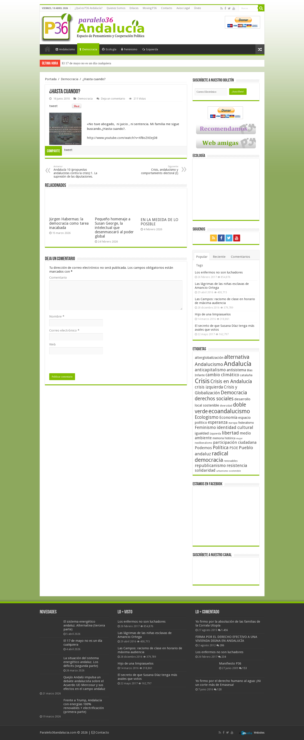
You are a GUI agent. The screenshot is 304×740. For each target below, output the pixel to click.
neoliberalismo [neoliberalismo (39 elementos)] (203, 442)
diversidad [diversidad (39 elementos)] (226, 405)
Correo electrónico (64, 330)
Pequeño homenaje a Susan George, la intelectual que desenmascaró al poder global (114, 227)
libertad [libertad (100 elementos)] (230, 433)
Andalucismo (65, 49)
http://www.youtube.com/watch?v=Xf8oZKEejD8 (122, 138)
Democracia (88, 49)
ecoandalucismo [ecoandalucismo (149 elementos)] (229, 411)
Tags (199, 265)
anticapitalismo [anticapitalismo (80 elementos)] (210, 369)
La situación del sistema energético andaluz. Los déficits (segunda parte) (81, 662)
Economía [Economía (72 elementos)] (228, 417)
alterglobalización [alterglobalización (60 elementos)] (209, 357)
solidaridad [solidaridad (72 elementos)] (205, 470)
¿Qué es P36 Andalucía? (88, 8)
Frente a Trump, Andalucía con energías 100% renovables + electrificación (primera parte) (83, 706)
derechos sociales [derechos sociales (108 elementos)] (214, 399)
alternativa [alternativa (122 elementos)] (236, 357)
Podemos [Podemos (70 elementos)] (203, 447)
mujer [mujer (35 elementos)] (239, 438)
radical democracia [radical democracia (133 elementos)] (211, 456)
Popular (201, 257)
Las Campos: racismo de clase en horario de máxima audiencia (225, 301)
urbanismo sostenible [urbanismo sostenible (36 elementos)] (228, 471)
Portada (47, 48)
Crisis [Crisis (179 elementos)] (202, 381)
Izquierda (150, 49)
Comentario (58, 277)
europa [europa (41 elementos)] (233, 422)
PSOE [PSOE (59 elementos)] (233, 448)
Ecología (109, 49)
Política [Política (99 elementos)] (221, 447)
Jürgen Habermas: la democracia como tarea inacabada (69, 223)
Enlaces (134, 8)
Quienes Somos (116, 8)
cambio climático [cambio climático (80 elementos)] (222, 374)
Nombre (56, 316)
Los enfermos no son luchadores (219, 272)
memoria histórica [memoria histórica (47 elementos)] (224, 438)
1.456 (224, 630)
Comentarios (240, 257)
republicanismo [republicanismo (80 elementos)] (210, 465)
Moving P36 (150, 8)
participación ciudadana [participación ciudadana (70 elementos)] (234, 442)
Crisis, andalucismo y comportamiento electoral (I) (156, 170)
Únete (197, 8)
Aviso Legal (183, 8)
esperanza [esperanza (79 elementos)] (218, 422)
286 (222, 645)
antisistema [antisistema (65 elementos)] (236, 370)
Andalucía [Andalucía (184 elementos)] (237, 363)
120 (219, 689)
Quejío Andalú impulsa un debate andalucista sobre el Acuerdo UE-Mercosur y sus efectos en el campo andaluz (84, 683)
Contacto (166, 8)
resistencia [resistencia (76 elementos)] (237, 465)
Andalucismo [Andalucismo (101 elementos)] (209, 364)
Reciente (219, 257)
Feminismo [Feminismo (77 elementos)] (205, 427)
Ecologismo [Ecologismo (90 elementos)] (206, 417)
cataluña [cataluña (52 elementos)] (246, 375)
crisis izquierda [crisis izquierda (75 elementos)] (209, 387)
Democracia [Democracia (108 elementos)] (234, 393)
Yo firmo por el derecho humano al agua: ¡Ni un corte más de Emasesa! (228, 683)
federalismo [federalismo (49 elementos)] (246, 422)
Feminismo (129, 49)
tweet (53, 106)
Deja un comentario (113, 98)
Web (52, 344)
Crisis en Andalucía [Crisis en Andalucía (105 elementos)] (231, 381)
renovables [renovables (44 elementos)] (231, 460)
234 (223, 656)
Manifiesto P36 (230, 663)
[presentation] (82, 364)
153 (244, 668)
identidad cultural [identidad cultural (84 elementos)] (235, 427)
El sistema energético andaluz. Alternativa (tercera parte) (84, 625)
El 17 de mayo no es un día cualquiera (86, 63)
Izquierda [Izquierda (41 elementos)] (215, 433)
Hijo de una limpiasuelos (213, 314)
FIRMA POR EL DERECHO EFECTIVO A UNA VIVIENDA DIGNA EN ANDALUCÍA (226, 639)
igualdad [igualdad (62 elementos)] (202, 433)
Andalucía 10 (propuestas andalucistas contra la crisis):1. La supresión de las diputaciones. (76, 171)
